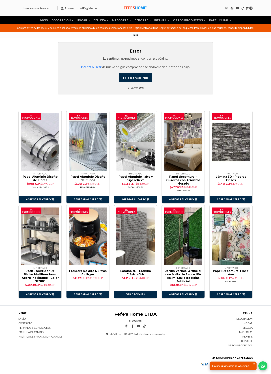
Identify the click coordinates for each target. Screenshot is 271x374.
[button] (40, 199)
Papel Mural (220, 20)
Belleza (101, 20)
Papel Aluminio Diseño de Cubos (88, 178)
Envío (22, 319)
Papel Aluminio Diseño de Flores (40, 178)
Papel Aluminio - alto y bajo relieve (135, 178)
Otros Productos (189, 20)
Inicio (44, 20)
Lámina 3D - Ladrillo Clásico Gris (135, 272)
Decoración (62, 20)
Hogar (83, 20)
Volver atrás (136, 87)
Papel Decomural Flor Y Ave (231, 272)
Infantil (162, 20)
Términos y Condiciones (34, 328)
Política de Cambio (31, 332)
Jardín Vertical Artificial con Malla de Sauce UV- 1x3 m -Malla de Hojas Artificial (183, 276)
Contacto (25, 323)
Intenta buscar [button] (91, 67)
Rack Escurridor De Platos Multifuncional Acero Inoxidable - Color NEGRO (40, 276)
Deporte (142, 20)
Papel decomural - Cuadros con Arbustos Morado (183, 180)
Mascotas (121, 20)
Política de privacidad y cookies (40, 337)
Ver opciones (135, 294)
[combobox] (36, 8)
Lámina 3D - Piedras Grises (230, 178)
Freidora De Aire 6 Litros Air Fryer (88, 272)
